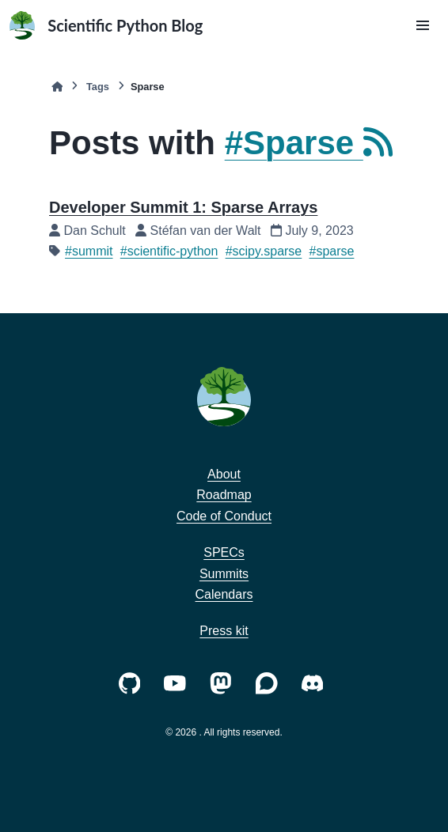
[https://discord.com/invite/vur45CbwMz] (316, 682)
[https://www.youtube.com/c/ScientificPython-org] (178, 682)
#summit (88, 251)
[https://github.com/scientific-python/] (133, 682)
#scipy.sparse (264, 251)
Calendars (224, 594)
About (224, 474)
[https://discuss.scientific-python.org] (270, 682)
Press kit (223, 630)
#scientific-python (169, 251)
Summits (224, 574)
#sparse (332, 251)
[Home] (57, 86)
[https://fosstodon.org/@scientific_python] (224, 682)
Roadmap (223, 494)
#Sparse (303, 142)
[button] (422, 25)
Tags (97, 87)
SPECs (224, 552)
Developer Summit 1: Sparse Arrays (183, 207)
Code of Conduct (224, 516)
